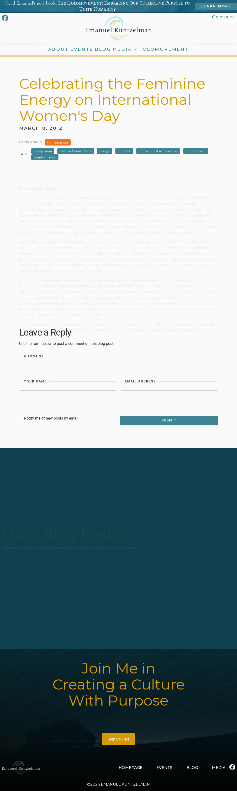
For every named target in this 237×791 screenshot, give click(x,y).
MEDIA (122, 49)
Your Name (35, 381)
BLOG (103, 49)
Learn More (216, 6)
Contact (223, 17)
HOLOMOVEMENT (163, 49)
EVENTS (81, 49)
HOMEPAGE (130, 767)
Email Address (140, 381)
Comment (34, 356)
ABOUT (58, 49)
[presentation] (55, 403)
